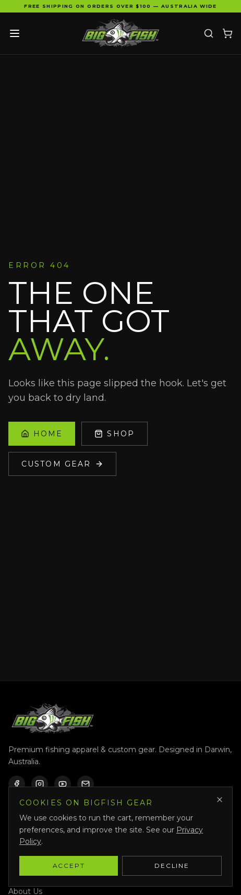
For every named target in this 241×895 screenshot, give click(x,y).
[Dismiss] (219, 799)
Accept (69, 865)
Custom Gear (62, 464)
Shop (114, 433)
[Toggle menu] (14, 33)
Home (42, 433)
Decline (171, 865)
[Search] (208, 33)
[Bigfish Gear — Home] (120, 33)
